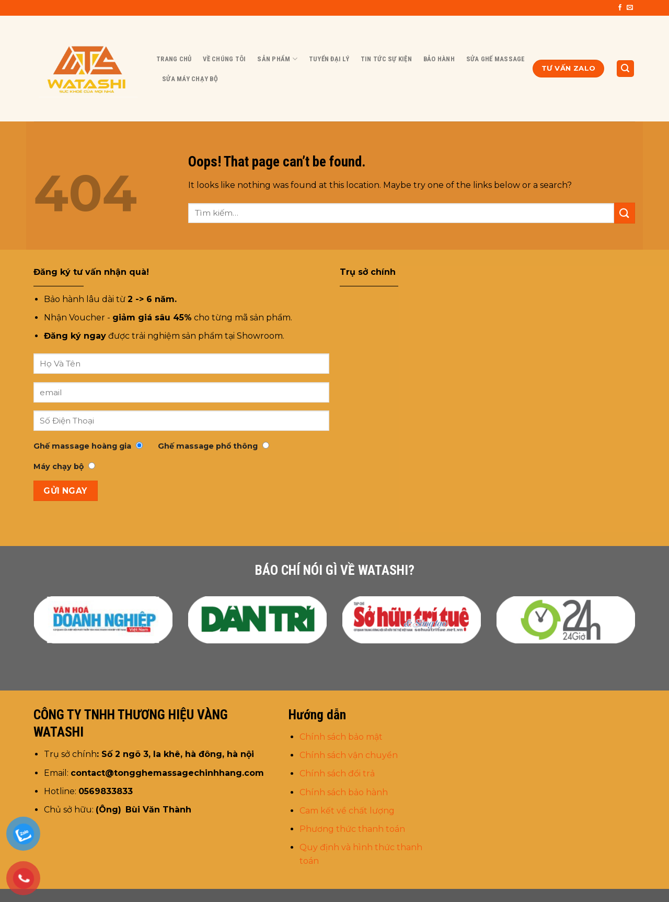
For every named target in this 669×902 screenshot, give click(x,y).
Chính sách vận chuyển (349, 755)
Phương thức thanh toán (352, 829)
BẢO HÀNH (439, 59)
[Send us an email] (630, 8)
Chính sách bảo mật (341, 737)
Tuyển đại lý (329, 59)
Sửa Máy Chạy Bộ (190, 79)
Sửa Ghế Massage (495, 59)
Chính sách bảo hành (343, 792)
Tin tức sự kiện (386, 59)
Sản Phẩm (277, 59)
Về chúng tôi (224, 59)
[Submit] (624, 213)
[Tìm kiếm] (626, 68)
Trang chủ (173, 59)
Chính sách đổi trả (337, 773)
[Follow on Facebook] (620, 8)
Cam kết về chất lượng (347, 811)
